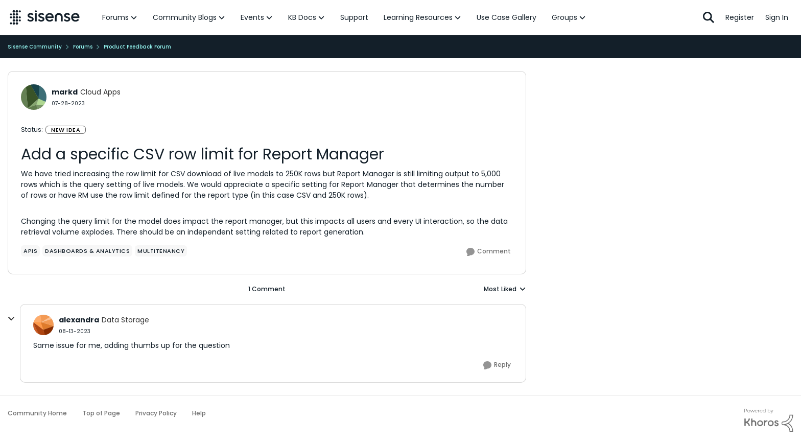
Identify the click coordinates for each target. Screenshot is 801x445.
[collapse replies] (11, 319)
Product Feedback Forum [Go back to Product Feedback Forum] (137, 47)
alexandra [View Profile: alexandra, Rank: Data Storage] (79, 320)
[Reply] (497, 365)
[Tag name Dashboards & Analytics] (87, 250)
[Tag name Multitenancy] (161, 250)
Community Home (37, 413)
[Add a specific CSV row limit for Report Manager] (74, 331)
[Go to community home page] (45, 17)
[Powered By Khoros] (768, 420)
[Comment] (488, 252)
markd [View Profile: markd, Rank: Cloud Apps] (65, 92)
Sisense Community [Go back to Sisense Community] (35, 47)
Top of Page (101, 413)
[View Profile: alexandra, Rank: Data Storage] (43, 325)
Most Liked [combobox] (505, 289)
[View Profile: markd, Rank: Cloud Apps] (33, 97)
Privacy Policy (156, 413)
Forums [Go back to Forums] (82, 47)
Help (199, 413)
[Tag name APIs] (30, 250)
